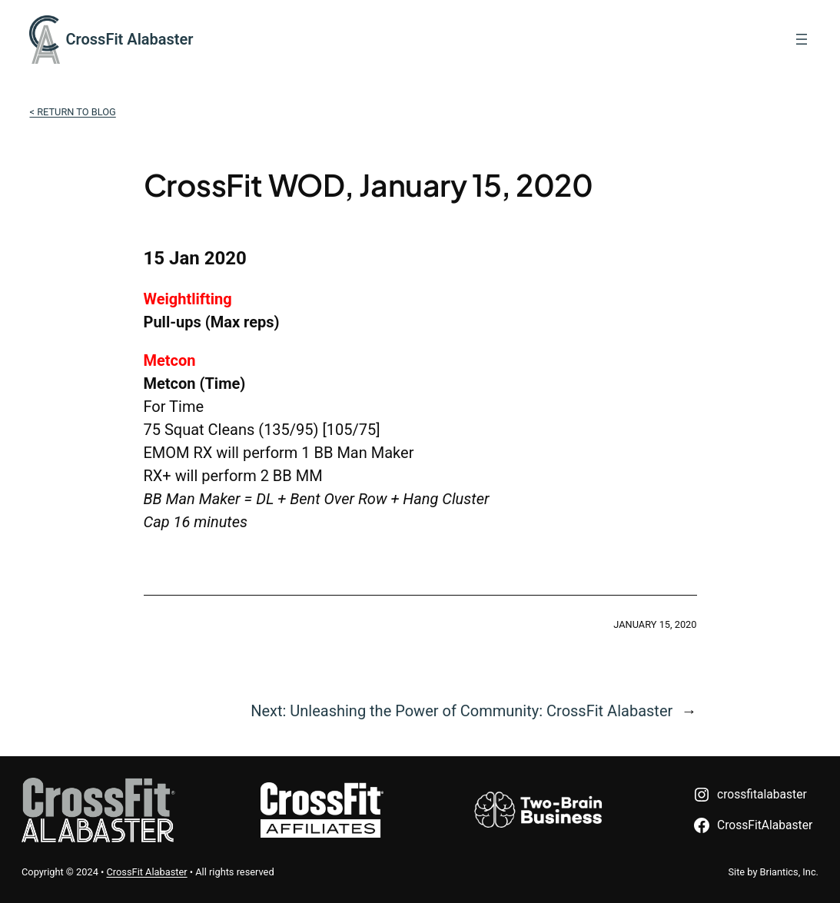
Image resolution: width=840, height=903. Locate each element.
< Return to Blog (72, 112)
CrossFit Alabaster (130, 39)
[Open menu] (801, 39)
